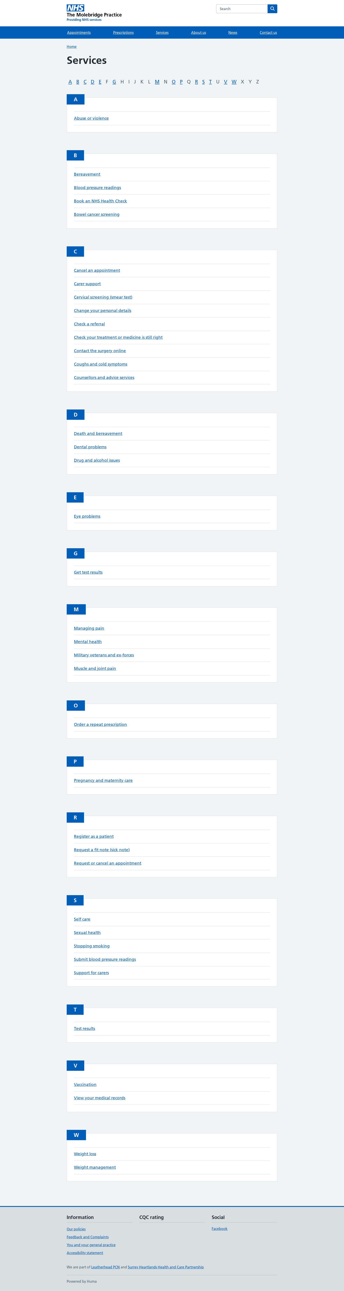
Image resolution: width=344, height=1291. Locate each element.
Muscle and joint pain (95, 668)
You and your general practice (91, 1245)
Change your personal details (102, 310)
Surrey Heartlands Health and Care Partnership (166, 1267)
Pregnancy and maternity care (103, 780)
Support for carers (91, 972)
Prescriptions (123, 32)
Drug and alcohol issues (97, 460)
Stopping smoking (92, 945)
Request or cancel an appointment (107, 863)
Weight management (95, 1167)
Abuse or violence (91, 118)
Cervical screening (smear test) (103, 297)
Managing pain (89, 628)
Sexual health (87, 932)
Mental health (88, 641)
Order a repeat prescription (100, 724)
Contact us (268, 32)
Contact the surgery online (100, 350)
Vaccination (85, 1084)
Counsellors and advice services (104, 377)
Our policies (76, 1229)
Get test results (88, 572)
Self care (82, 919)
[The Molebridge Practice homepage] (94, 13)
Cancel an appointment (97, 270)
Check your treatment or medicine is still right (118, 337)
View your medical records (99, 1097)
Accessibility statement (85, 1253)
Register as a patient (94, 836)
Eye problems (87, 516)
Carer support (87, 283)
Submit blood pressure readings (105, 959)
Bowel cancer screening (97, 214)
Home (72, 46)
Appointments (79, 32)
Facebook (220, 1228)
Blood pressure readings (97, 187)
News (232, 32)
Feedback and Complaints (88, 1237)
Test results (84, 1028)
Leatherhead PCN (105, 1267)
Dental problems (90, 446)
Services (162, 32)
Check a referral (89, 323)
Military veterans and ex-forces (104, 655)
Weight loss (85, 1153)
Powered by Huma (82, 1281)
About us (198, 32)
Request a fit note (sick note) (102, 849)
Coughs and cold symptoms (100, 364)
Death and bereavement (98, 433)
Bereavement (87, 174)
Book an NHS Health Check (100, 201)
